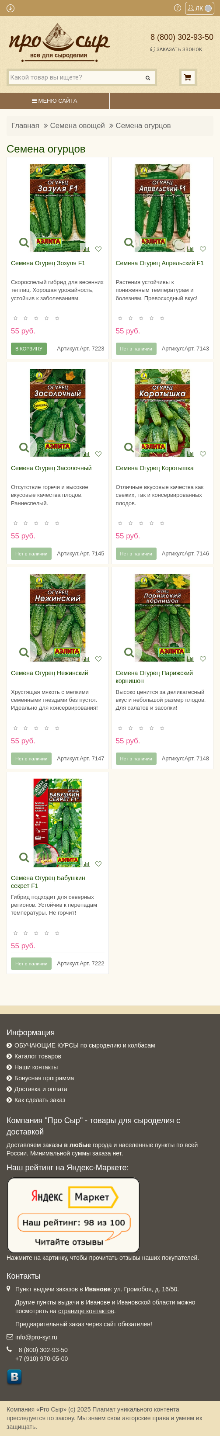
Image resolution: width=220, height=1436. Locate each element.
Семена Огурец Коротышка (155, 468)
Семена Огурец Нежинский (49, 672)
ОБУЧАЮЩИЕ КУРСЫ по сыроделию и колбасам (84, 1045)
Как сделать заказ (39, 1099)
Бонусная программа (44, 1078)
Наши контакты (36, 1067)
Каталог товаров (37, 1056)
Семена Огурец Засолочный (51, 468)
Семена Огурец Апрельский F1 (160, 263)
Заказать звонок (176, 49)
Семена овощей (77, 125)
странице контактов (86, 1311)
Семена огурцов (143, 125)
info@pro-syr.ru (36, 1337)
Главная (25, 125)
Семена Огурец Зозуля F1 (48, 263)
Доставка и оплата (40, 1089)
